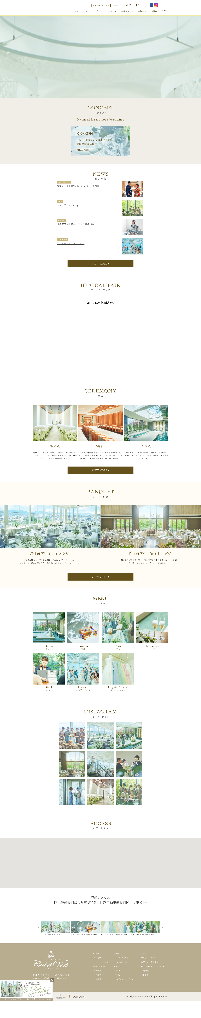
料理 (116, 966)
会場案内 (142, 11)
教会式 (98, 970)
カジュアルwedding (68, 205)
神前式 (98, 975)
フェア (88, 11)
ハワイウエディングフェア (70, 243)
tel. (135, 4)
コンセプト (111, 11)
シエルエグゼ (122, 957)
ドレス (117, 975)
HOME (96, 953)
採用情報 (145, 970)
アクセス (116, 5)
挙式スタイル (127, 11)
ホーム (77, 11)
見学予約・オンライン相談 (152, 966)
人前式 (98, 979)
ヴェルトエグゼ (123, 962)
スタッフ (145, 953)
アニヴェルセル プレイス (124, 979)
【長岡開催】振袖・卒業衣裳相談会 (75, 224)
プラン (99, 11)
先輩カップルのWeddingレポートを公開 (78, 185)
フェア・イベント (100, 962)
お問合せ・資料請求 (101, 5)
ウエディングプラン (149, 957)
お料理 (154, 11)
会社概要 (145, 975)
